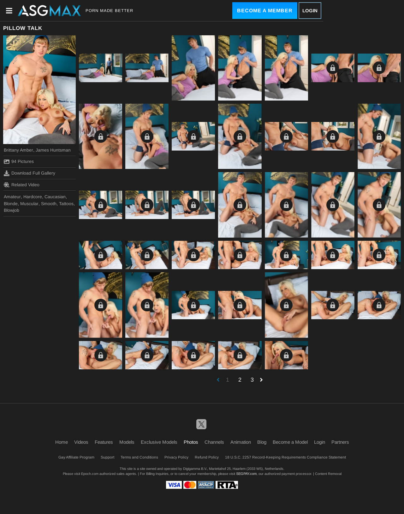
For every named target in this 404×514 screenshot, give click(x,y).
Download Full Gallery (29, 173)
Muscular (29, 203)
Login (310, 10)
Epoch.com (89, 474)
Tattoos (66, 203)
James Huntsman (53, 150)
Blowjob (11, 210)
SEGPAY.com (246, 474)
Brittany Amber (18, 150)
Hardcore (32, 196)
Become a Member (265, 10)
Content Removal (328, 474)
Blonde (11, 203)
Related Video (21, 185)
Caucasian (55, 196)
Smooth (48, 203)
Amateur (12, 196)
